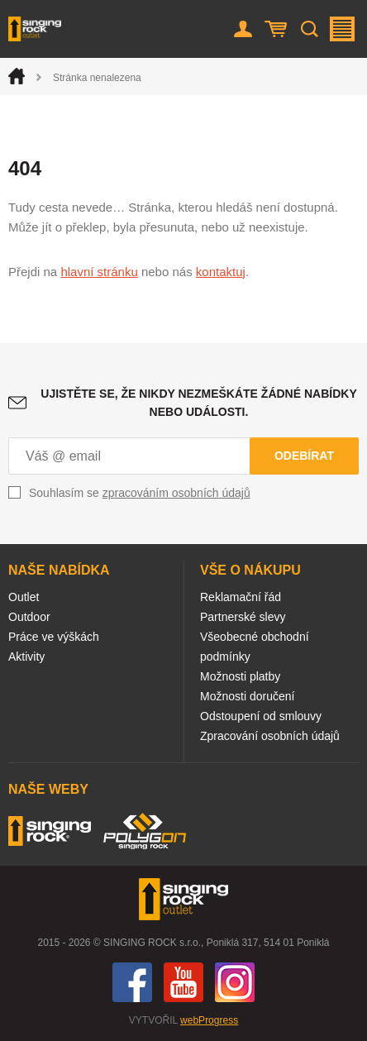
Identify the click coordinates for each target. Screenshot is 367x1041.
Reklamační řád (240, 597)
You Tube (183, 982)
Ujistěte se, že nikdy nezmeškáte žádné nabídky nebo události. (198, 402)
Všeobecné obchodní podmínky (254, 646)
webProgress (209, 1020)
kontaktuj (220, 272)
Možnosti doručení (247, 696)
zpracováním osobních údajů (176, 492)
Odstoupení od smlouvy (261, 716)
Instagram (235, 982)
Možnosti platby (240, 676)
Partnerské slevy (242, 616)
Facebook (132, 982)
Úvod (16, 76)
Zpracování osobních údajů (270, 736)
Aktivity (26, 656)
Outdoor (29, 616)
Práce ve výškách (53, 636)
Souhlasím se (139, 492)
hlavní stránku (98, 272)
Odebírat (304, 455)
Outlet (23, 597)
